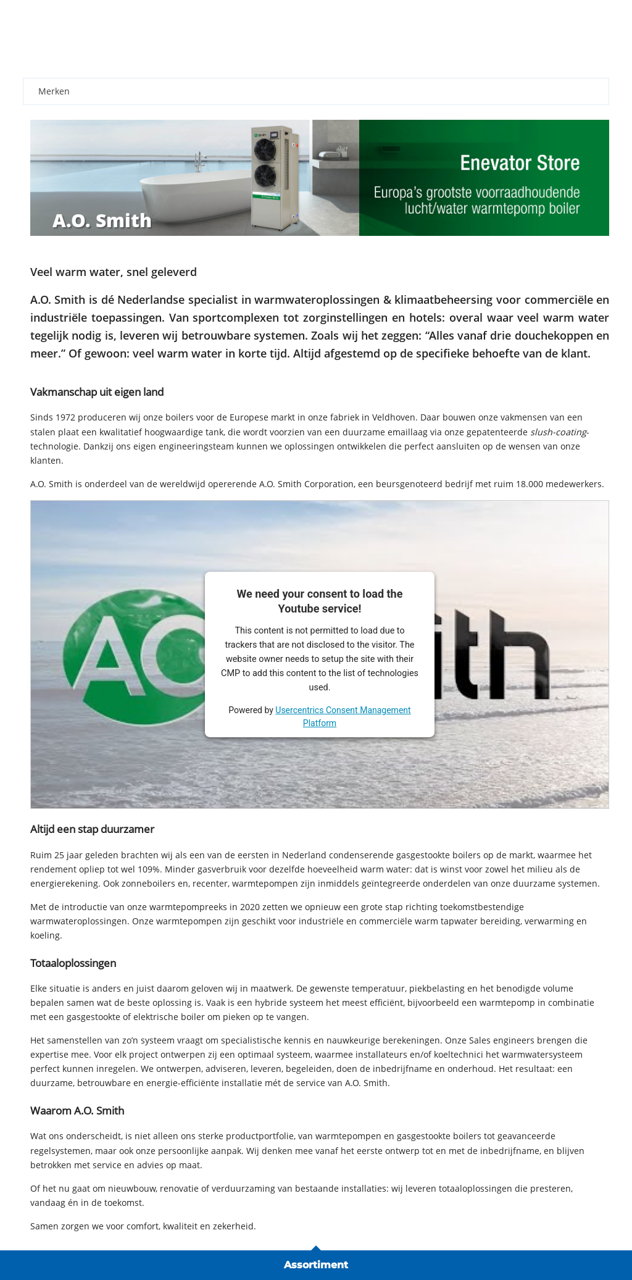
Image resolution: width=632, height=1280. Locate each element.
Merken (54, 91)
